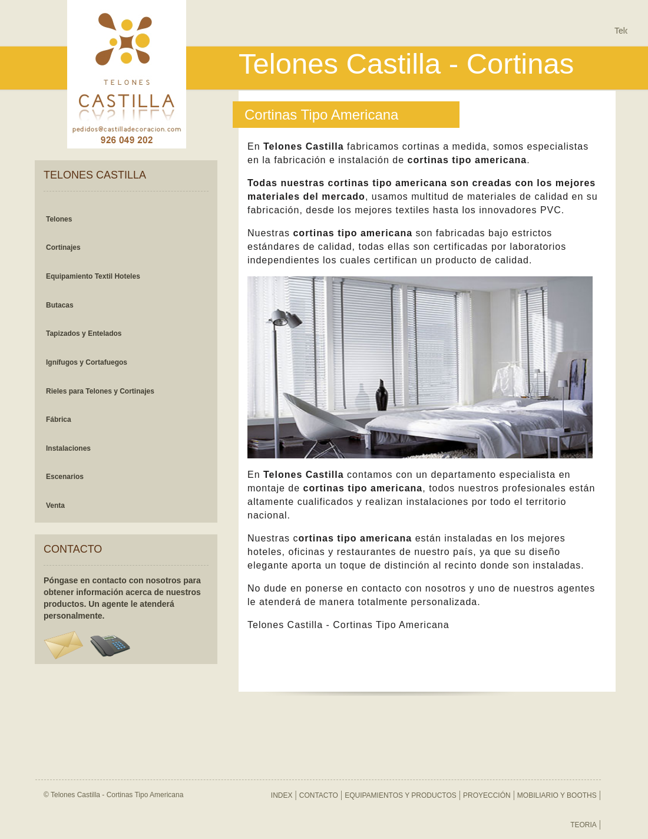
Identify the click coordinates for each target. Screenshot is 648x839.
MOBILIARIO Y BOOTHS (557, 795)
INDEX (282, 795)
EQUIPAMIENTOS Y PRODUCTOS (401, 795)
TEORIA (583, 825)
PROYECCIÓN (487, 795)
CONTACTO (318, 795)
